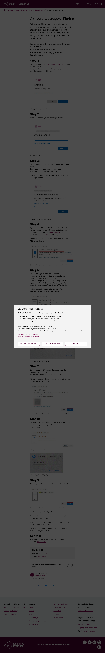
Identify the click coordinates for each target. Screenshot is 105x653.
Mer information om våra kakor (28, 334)
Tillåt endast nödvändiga (28, 344)
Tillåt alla (76, 344)
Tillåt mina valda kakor (52, 344)
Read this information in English (28, 337)
